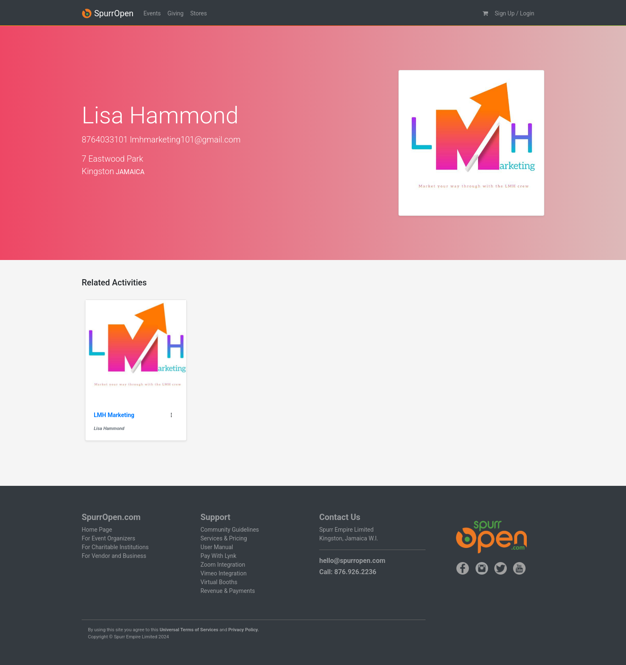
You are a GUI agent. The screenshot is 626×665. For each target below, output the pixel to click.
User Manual (216, 547)
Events (151, 13)
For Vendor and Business (114, 555)
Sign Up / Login (514, 13)
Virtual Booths (218, 582)
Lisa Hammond (109, 428)
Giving (176, 13)
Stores (198, 13)
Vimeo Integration (223, 573)
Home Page (97, 529)
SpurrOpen (107, 13)
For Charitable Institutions (115, 547)
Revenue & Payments (227, 591)
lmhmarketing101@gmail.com (185, 140)
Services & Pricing (223, 538)
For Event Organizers (108, 538)
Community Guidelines (229, 529)
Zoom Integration (222, 564)
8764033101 (105, 140)
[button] (485, 13)
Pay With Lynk (218, 555)
